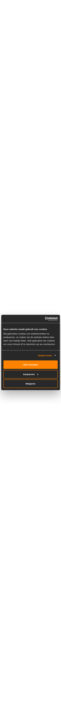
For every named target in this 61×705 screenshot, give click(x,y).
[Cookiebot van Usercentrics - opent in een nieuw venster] (45, 319)
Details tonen (45, 355)
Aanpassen (30, 374)
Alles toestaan (30, 364)
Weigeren (30, 383)
